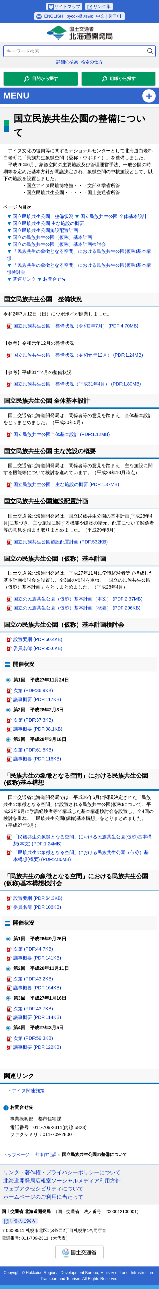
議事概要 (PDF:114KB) (37, 1017)
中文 (100, 16)
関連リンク (24, 279)
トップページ (16, 1154)
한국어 (114, 16)
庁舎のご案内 (23, 1220)
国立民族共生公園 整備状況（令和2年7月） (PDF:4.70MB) (75, 325)
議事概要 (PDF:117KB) (37, 699)
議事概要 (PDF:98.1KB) (37, 729)
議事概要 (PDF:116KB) (37, 758)
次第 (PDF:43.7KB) (33, 1008)
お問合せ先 (54, 279)
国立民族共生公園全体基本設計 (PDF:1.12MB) (61, 434)
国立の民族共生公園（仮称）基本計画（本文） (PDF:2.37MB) (77, 599)
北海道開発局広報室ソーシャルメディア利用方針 (62, 1180)
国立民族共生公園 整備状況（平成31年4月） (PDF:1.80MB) (77, 384)
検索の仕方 (92, 61)
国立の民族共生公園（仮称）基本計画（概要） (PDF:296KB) (76, 607)
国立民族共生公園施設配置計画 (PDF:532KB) (60, 541)
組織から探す (123, 78)
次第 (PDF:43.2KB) (33, 978)
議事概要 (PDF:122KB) (37, 1047)
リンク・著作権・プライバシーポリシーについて (62, 1172)
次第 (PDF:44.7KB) (33, 949)
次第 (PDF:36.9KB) (33, 690)
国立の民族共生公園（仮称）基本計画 (52, 237)
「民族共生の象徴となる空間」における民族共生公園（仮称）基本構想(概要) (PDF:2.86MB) (81, 856)
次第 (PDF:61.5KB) (33, 749)
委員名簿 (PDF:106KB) (37, 907)
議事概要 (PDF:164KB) (37, 987)
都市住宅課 (46, 1154)
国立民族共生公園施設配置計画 (45, 230)
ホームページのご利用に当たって (43, 1197)
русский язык (80, 16)
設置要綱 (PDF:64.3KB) (37, 898)
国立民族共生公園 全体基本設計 (113, 216)
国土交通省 (79, 1252)
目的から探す (45, 78)
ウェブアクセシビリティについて (43, 1188)
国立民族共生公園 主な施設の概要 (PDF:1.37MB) (66, 484)
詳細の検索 (67, 61)
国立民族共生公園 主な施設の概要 (48, 223)
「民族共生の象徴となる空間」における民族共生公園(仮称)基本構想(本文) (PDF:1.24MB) (82, 840)
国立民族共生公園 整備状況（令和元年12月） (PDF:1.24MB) (78, 355)
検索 (150, 51)
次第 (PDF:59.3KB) (33, 1038)
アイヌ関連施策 (28, 1090)
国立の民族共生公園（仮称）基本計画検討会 (59, 244)
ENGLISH (53, 16)
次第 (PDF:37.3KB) (33, 720)
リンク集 (102, 6)
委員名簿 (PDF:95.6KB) (37, 648)
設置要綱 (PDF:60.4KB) (37, 639)
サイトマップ (67, 6)
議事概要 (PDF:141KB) (37, 958)
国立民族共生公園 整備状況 (43, 216)
